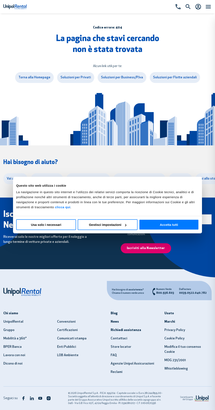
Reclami (116, 372)
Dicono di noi (12, 363)
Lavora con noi (14, 355)
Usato (169, 313)
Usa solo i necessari (46, 224)
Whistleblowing (176, 368)
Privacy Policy (174, 330)
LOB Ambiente (68, 355)
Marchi (169, 321)
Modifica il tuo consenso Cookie (182, 349)
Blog (114, 313)
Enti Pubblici (66, 347)
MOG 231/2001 (175, 360)
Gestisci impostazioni (107, 224)
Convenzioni (66, 321)
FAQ (114, 355)
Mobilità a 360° (15, 338)
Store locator (121, 347)
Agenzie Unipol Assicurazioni (132, 363)
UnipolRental (13, 321)
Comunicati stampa (72, 338)
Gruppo (8, 330)
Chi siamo (10, 313)
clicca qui (62, 207)
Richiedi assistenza (126, 330)
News (115, 321)
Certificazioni (67, 330)
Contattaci (119, 338)
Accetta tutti (169, 224)
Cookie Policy (174, 338)
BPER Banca (12, 347)
